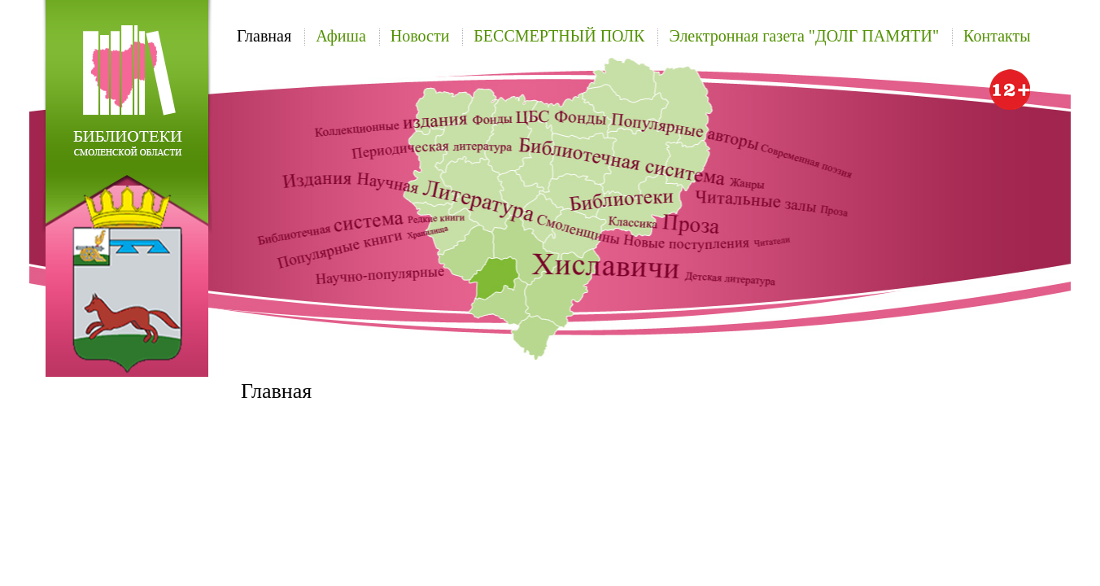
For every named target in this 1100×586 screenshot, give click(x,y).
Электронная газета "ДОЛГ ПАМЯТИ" (804, 36)
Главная (264, 36)
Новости (420, 36)
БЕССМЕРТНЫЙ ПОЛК (559, 36)
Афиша (341, 36)
